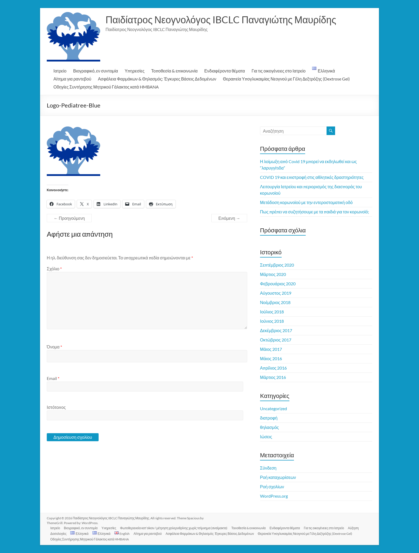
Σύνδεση (268, 467)
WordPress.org (274, 495)
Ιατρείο (60, 70)
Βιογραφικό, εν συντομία (95, 70)
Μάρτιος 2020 (273, 274)
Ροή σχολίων (272, 486)
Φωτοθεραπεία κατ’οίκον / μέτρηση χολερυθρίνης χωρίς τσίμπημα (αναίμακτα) (176, 528)
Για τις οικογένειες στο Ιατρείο (279, 70)
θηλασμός (269, 427)
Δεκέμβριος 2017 (276, 330)
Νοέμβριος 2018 (275, 302)
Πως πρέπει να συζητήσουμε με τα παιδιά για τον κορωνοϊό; (314, 211)
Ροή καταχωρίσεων (278, 477)
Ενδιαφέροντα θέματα (224, 70)
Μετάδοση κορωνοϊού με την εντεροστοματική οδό (306, 202)
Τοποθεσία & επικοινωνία (174, 70)
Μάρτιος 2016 (273, 377)
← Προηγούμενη (69, 218)
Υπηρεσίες (135, 70)
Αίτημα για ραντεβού (72, 78)
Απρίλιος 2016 (273, 367)
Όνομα (54, 346)
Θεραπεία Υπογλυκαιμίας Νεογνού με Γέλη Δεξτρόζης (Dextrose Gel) (286, 78)
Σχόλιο (54, 268)
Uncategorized (273, 408)
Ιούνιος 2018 (272, 321)
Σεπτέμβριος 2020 (277, 264)
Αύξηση (357, 528)
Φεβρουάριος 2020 (278, 283)
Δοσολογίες (59, 533)
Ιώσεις (266, 436)
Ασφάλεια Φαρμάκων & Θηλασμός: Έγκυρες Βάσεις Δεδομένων (157, 78)
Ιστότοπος (56, 407)
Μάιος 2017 (271, 349)
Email (53, 378)
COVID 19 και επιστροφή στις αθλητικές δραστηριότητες (312, 177)
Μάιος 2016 (271, 358)
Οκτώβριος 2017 (275, 339)
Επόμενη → (229, 218)
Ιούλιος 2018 (272, 311)
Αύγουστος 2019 (275, 292)
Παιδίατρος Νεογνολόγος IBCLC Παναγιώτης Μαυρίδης (221, 19)
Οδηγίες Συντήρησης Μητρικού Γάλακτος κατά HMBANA (106, 86)
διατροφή (268, 417)
